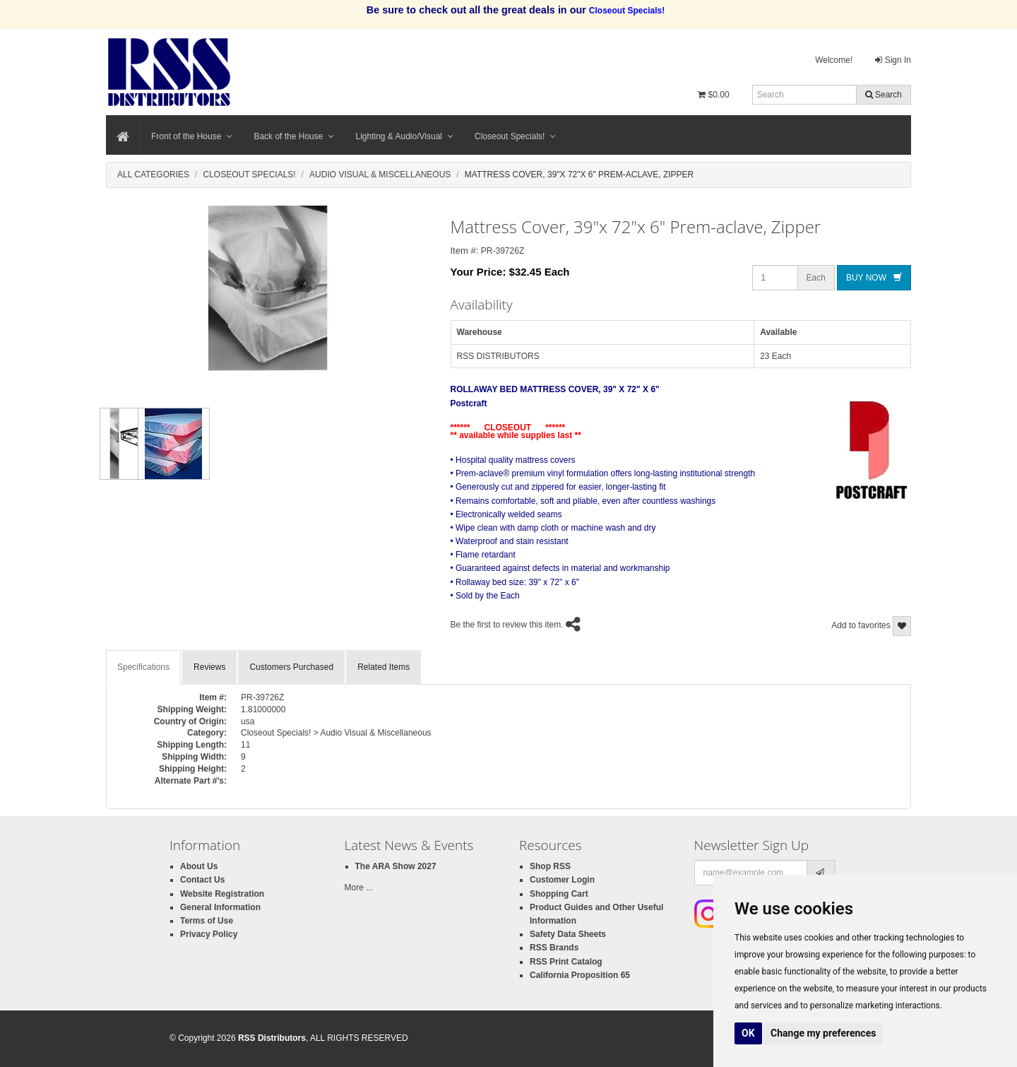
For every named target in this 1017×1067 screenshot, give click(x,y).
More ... (359, 887)
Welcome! (833, 60)
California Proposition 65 (580, 975)
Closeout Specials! (515, 136)
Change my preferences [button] (823, 1033)
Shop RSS (550, 866)
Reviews (209, 667)
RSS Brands (554, 948)
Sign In (893, 60)
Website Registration (222, 894)
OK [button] (748, 1033)
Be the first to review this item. (507, 625)
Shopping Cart (559, 894)
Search (883, 95)
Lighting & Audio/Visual (404, 136)
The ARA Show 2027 (395, 866)
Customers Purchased (291, 667)
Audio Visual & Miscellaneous (380, 174)
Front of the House (191, 136)
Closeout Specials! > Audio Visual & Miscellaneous (336, 733)
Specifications (143, 667)
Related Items (383, 667)
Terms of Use (206, 921)
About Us (199, 866)
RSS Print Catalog (566, 962)
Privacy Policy (208, 934)
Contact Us (202, 880)
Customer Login (562, 880)
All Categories (153, 174)
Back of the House (294, 136)
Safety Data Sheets (568, 934)
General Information (220, 907)
